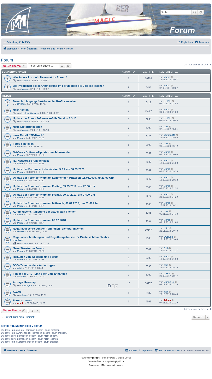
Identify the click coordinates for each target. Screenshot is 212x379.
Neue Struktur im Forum (28, 248)
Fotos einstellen (23, 143)
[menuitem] (26, 42)
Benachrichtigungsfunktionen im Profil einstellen (45, 101)
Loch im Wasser (30, 113)
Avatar (17, 292)
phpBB (95, 358)
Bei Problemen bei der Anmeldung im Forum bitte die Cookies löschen (58, 85)
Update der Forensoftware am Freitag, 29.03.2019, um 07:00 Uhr (54, 194)
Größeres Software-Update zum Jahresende (41, 152)
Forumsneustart (23, 300)
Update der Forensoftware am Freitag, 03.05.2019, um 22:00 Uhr (54, 186)
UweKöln (21, 231)
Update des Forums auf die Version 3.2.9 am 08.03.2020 (48, 169)
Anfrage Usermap (24, 282)
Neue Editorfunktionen (27, 126)
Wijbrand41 (169, 135)
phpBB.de (119, 361)
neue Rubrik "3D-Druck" (28, 135)
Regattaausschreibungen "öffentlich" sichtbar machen (48, 228)
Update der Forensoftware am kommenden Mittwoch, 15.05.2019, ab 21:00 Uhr (63, 177)
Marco (25, 80)
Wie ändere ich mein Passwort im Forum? (40, 77)
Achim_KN (27, 285)
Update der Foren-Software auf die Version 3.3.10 (44, 118)
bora (166, 126)
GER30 (21, 104)
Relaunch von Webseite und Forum (35, 256)
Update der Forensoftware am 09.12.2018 (39, 220)
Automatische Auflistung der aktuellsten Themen (44, 211)
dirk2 (166, 228)
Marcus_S (169, 282)
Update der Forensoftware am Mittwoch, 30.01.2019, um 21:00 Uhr (55, 203)
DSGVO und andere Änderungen (34, 265)
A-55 (166, 248)
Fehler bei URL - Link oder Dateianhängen (40, 273)
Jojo (24, 295)
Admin (20, 303)
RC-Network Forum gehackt (31, 160)
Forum (7, 60)
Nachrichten (21, 109)
